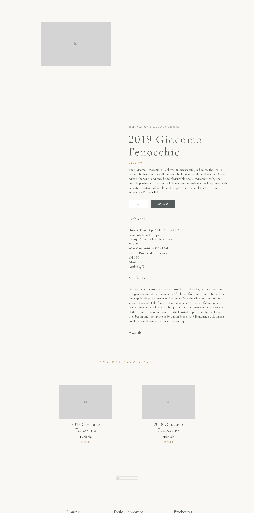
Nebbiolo (142, 127)
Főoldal (66, 7)
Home (132, 127)
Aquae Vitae (90, 7)
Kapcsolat (184, 7)
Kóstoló (161, 7)
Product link (151, 192)
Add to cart (162, 204)
